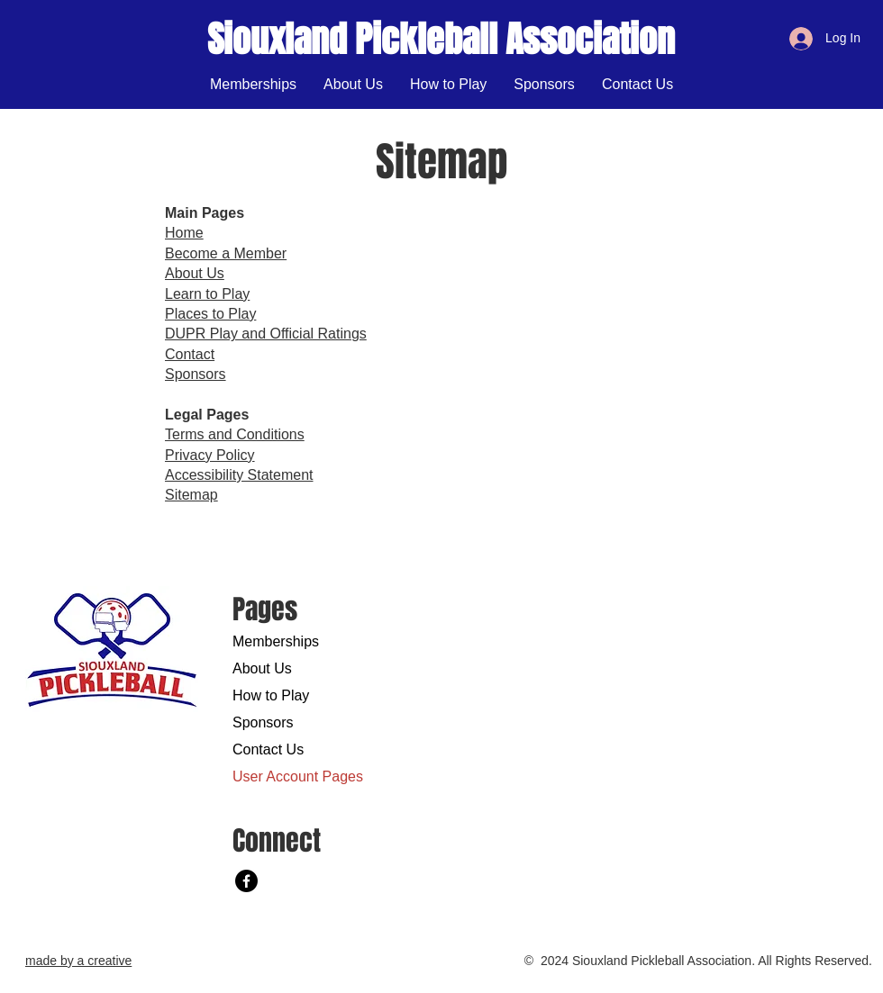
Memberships (275, 641)
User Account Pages (296, 776)
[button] (448, 85)
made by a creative (78, 960)
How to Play (270, 695)
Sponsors (263, 722)
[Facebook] (246, 881)
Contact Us (268, 749)
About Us (262, 668)
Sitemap (191, 494)
